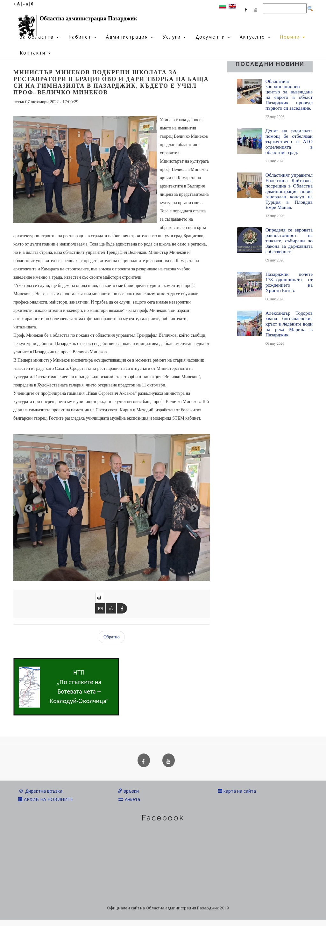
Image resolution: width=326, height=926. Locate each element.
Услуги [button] (174, 37)
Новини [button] (292, 37)
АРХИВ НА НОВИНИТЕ (45, 799)
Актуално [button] (255, 37)
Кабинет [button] (82, 37)
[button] (28, 507)
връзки (128, 791)
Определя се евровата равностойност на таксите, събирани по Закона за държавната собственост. (289, 240)
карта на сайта (237, 791)
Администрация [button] (129, 37)
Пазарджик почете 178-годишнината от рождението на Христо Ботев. (289, 282)
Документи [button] (212, 37)
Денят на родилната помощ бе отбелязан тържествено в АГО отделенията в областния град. (289, 141)
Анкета (129, 799)
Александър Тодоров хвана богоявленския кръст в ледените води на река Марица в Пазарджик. (289, 323)
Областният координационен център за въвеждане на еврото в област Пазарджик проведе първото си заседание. (289, 94)
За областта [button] (39, 37)
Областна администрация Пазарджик (75, 20)
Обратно (111, 637)
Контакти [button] (35, 53)
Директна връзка (40, 791)
